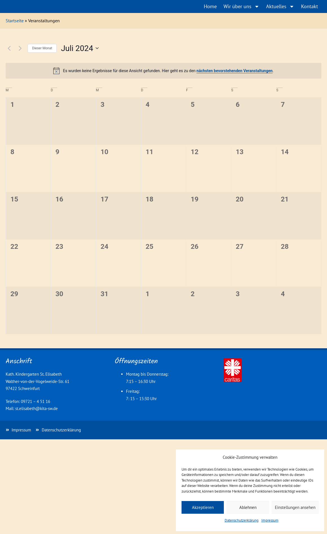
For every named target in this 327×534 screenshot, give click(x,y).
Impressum (270, 520)
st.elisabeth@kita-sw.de (36, 408)
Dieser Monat (42, 48)
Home (210, 6)
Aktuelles (280, 6)
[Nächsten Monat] (20, 48)
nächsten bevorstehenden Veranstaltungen (234, 70)
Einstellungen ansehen (295, 507)
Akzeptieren (203, 507)
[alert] (163, 71)
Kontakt (309, 6)
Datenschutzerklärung (241, 520)
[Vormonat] (9, 48)
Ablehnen (248, 507)
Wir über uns (241, 6)
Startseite (15, 20)
